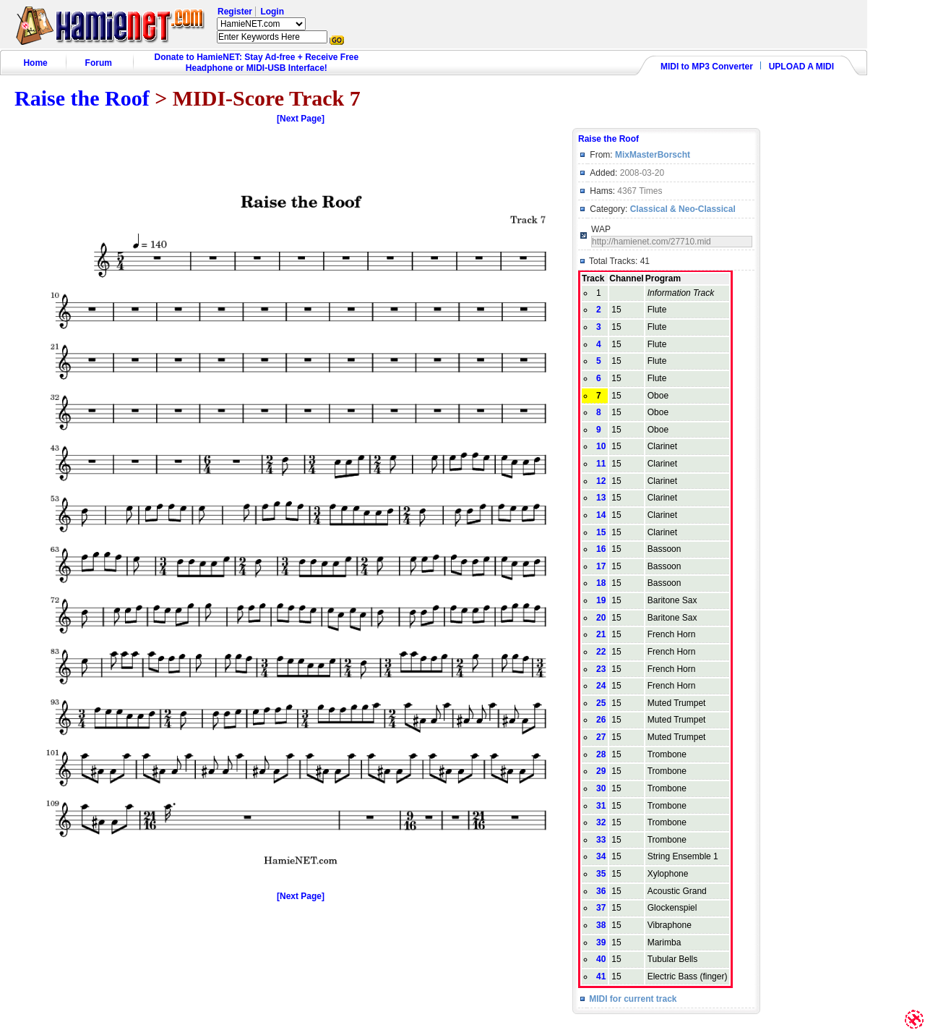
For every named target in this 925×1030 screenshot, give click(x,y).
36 (601, 891)
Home (35, 63)
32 (601, 822)
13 (601, 498)
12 (601, 481)
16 (601, 549)
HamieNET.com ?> (261, 23)
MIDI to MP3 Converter (707, 66)
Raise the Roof (82, 98)
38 (601, 925)
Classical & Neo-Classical (683, 209)
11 (601, 464)
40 (601, 959)
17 (601, 566)
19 (601, 600)
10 (601, 446)
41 (601, 976)
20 (601, 618)
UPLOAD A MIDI (801, 66)
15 (601, 532)
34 (601, 856)
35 (601, 874)
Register (235, 12)
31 (601, 806)
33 (601, 840)
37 (601, 908)
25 (601, 703)
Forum (98, 63)
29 (601, 771)
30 (601, 788)
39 (601, 942)
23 (601, 669)
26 (601, 720)
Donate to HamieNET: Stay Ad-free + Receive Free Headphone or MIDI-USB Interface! (257, 62)
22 (601, 652)
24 (601, 686)
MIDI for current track (632, 999)
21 (601, 634)
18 (601, 583)
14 (601, 515)
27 (601, 737)
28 (601, 754)
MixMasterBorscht (652, 155)
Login (272, 12)
